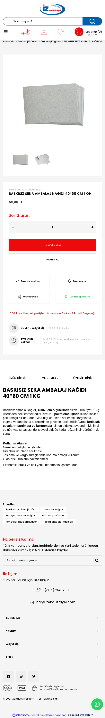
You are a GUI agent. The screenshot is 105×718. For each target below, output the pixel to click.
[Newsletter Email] (52, 560)
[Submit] (97, 560)
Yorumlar (50, 378)
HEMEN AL (52, 259)
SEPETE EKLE (53, 245)
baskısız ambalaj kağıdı (21, 509)
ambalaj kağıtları (53, 515)
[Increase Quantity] (92, 227)
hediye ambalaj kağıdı (20, 515)
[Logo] (52, 9)
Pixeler (87, 715)
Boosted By (75, 715)
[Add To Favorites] (28, 281)
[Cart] (88, 31)
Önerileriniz (82, 378)
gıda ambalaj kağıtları (59, 522)
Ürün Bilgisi (17, 378)
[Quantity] (52, 227)
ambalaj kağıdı (53, 509)
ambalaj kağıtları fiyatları (22, 522)
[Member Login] (44, 31)
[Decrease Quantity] (13, 227)
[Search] (52, 21)
